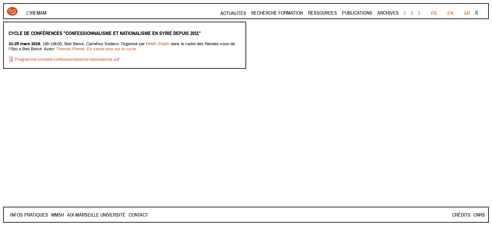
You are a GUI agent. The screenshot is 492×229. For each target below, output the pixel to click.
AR (467, 13)
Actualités (233, 13)
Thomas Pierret (70, 49)
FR (434, 13)
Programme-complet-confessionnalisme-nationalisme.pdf (67, 60)
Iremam (12, 11)
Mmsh (80, 215)
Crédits (461, 215)
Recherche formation (277, 13)
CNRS (479, 215)
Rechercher (476, 13)
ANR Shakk (159, 44)
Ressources (322, 13)
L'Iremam (36, 13)
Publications (357, 13)
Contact (61, 215)
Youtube (412, 13)
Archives (388, 13)
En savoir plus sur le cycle (111, 49)
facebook (405, 13)
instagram (419, 13)
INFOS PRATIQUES (29, 215)
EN (450, 13)
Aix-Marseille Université (119, 215)
